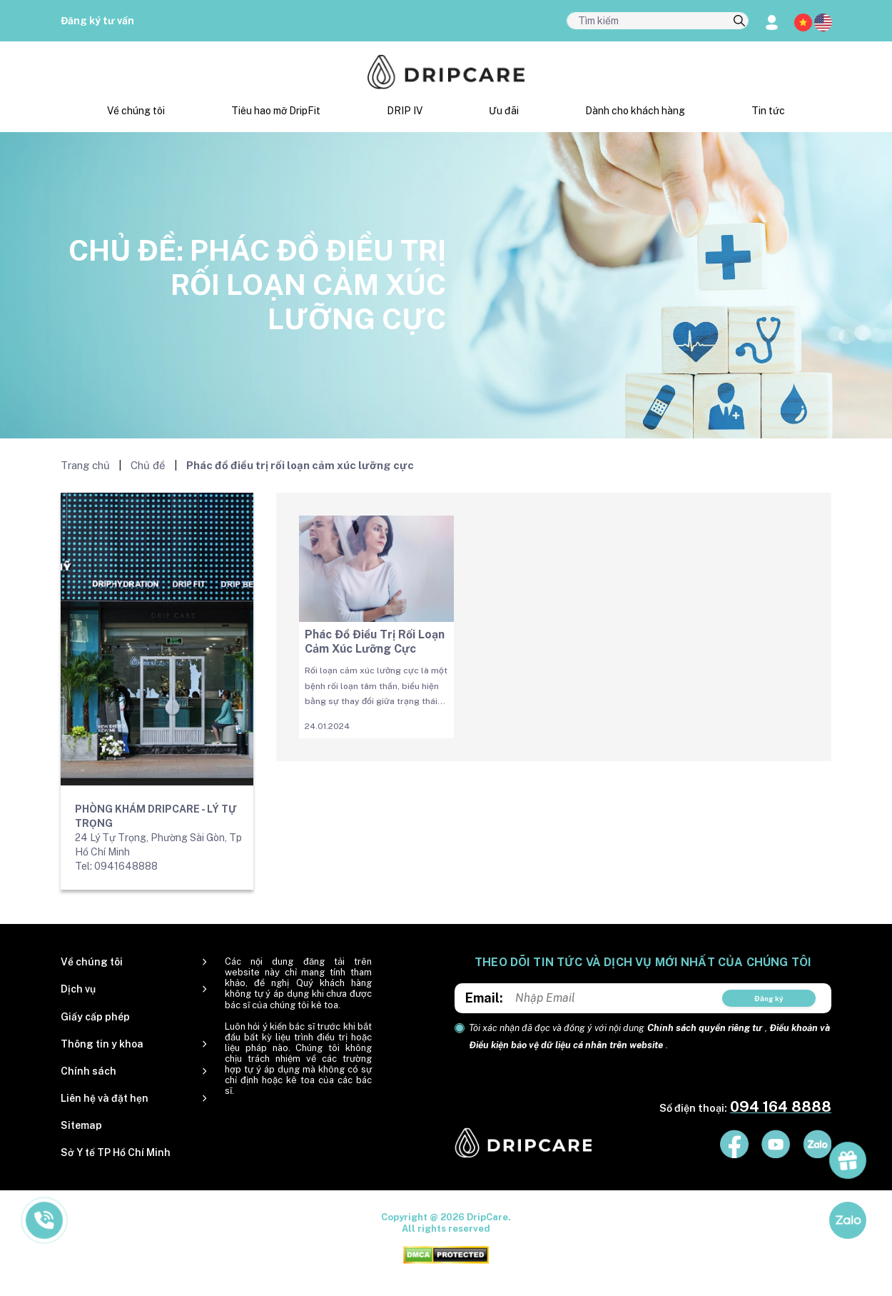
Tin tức (768, 110)
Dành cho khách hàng (635, 110)
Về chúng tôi (136, 110)
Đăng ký (769, 998)
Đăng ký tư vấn (97, 20)
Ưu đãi (504, 110)
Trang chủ (85, 465)
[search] (739, 21)
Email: (484, 997)
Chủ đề (148, 465)
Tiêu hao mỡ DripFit (275, 110)
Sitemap (81, 1125)
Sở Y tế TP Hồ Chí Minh (116, 1152)
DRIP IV (404, 110)
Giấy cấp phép (95, 1017)
